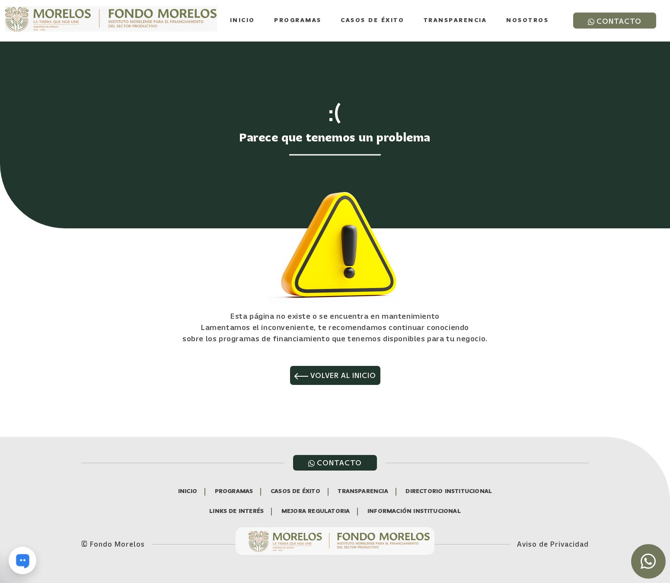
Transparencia (455, 20)
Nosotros (527, 20)
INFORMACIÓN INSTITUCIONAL (414, 511)
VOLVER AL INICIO (335, 375)
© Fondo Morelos (113, 544)
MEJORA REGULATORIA (315, 511)
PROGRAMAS (234, 491)
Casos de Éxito (372, 20)
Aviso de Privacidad (553, 544)
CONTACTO (614, 21)
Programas (298, 20)
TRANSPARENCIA (363, 491)
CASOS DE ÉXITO (295, 491)
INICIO (187, 491)
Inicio (242, 20)
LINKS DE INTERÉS (236, 511)
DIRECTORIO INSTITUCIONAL (448, 491)
